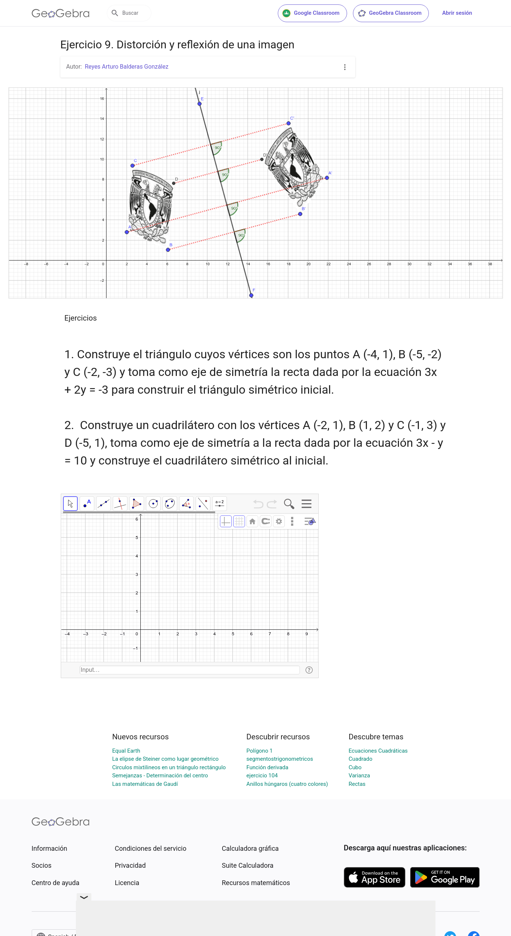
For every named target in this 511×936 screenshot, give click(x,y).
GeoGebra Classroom (389, 13)
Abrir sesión (457, 13)
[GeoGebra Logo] (61, 13)
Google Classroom (311, 13)
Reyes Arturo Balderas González (126, 66)
